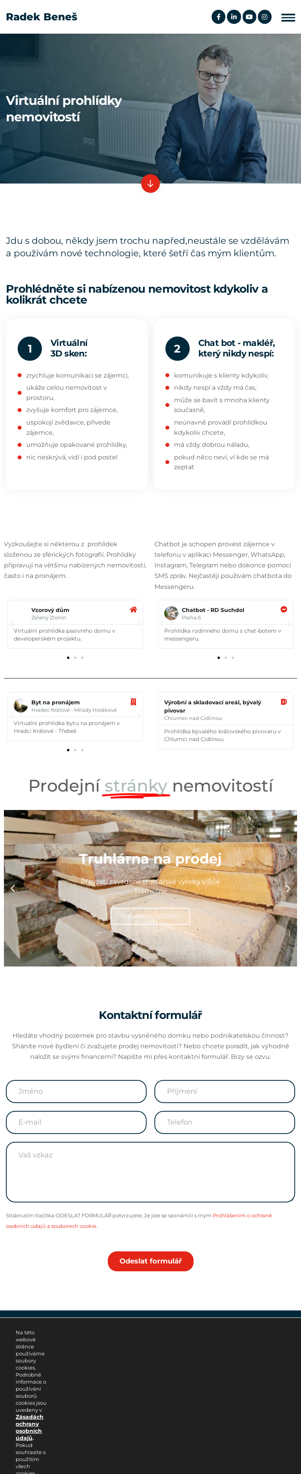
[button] (288, 17)
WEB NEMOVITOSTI (150, 916)
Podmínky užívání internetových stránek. (65, 1445)
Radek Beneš (41, 17)
